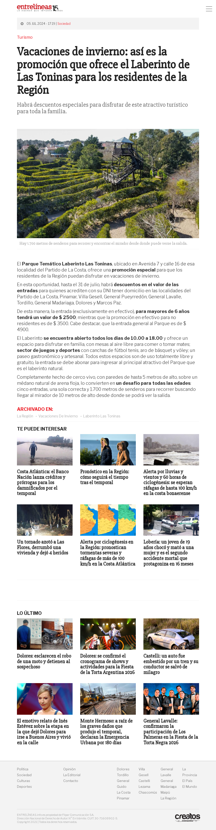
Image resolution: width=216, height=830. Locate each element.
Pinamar (123, 798)
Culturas (23, 781)
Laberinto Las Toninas (101, 416)
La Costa (124, 792)
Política (22, 769)
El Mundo (189, 787)
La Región (25, 416)
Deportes (24, 787)
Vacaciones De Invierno (58, 416)
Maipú (165, 792)
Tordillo (123, 775)
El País (187, 781)
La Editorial (71, 775)
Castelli (144, 781)
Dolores (123, 769)
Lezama (144, 787)
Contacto (70, 781)
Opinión (69, 769)
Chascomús (148, 792)
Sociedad (64, 24)
